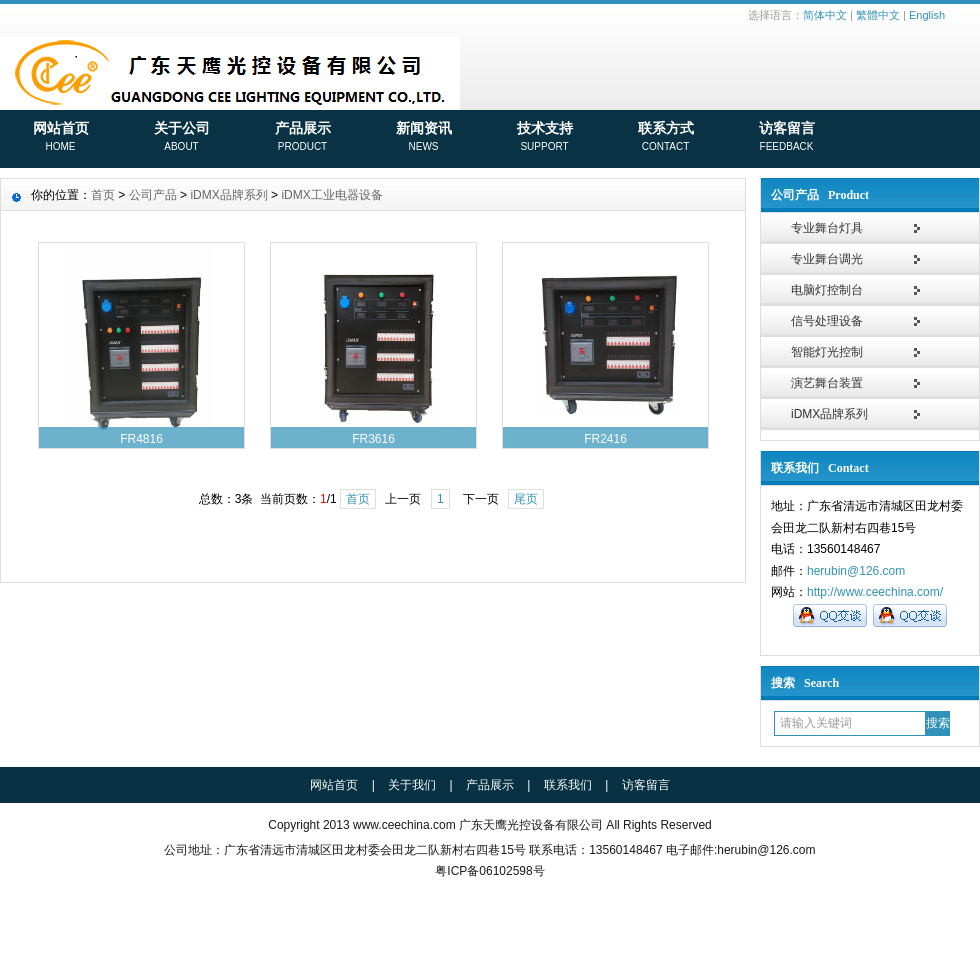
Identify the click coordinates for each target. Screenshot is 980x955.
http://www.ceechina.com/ (875, 592)
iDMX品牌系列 (829, 414)
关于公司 (181, 138)
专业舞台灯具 (827, 228)
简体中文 (825, 15)
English (927, 15)
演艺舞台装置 (827, 383)
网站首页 (60, 138)
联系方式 (665, 138)
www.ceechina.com (404, 825)
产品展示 (302, 138)
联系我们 (568, 785)
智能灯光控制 (827, 352)
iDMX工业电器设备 (331, 195)
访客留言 (786, 138)
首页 (103, 195)
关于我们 (412, 785)
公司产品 (153, 195)
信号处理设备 (827, 321)
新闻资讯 (423, 138)
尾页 (526, 499)
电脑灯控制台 (827, 290)
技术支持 (544, 138)
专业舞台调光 (827, 259)
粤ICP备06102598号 (489, 871)
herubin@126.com (856, 571)
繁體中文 (878, 15)
